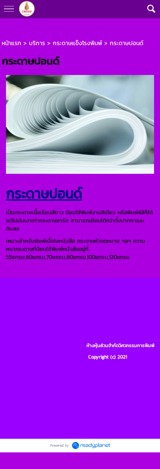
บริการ (37, 43)
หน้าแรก (11, 43)
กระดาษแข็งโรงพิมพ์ (77, 43)
